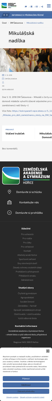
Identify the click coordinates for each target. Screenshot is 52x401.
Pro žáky (27, 242)
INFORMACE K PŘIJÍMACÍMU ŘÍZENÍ (28, 15)
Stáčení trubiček (15, 133)
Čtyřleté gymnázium (27, 293)
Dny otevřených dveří (27, 263)
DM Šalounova (11, 79)
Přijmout (26, 378)
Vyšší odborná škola (27, 318)
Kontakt (27, 251)
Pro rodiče (27, 238)
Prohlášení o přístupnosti (27, 271)
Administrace (27, 280)
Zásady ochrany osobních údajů (32, 397)
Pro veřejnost (27, 246)
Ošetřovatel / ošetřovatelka (27, 314)
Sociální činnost (27, 301)
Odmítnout (26, 385)
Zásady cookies (12, 397)
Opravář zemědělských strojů (27, 310)
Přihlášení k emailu (27, 275)
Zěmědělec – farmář (27, 306)
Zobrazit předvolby (26, 391)
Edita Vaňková (8, 89)
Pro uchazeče (27, 234)
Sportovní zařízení (27, 259)
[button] (47, 351)
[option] (30, 16)
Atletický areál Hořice (27, 255)
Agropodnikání (27, 297)
